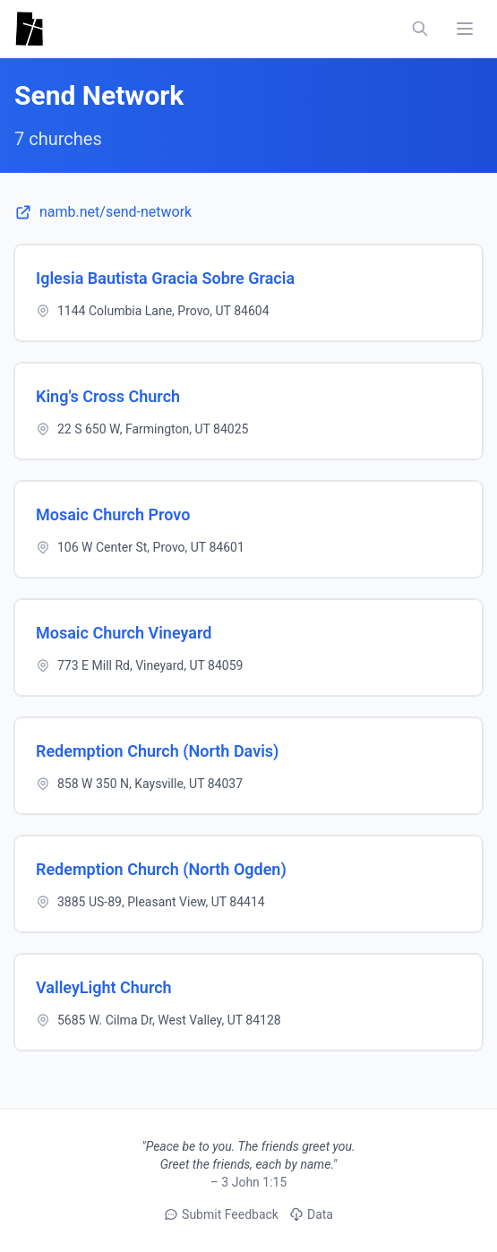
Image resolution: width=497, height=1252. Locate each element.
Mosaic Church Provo (113, 514)
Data (311, 1214)
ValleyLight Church (104, 987)
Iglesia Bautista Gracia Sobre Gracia (165, 278)
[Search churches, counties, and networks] (420, 29)
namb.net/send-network (103, 212)
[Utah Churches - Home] (29, 29)
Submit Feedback (221, 1214)
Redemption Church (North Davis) (157, 751)
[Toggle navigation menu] (465, 29)
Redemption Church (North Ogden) (161, 869)
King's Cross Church (108, 396)
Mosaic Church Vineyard (123, 632)
